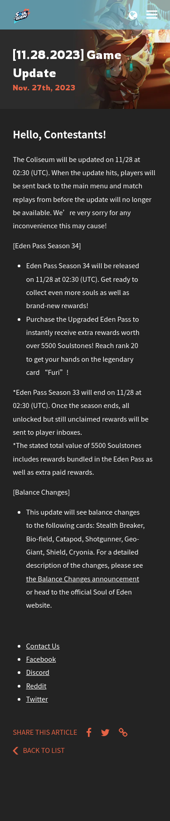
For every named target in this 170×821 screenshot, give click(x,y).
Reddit (36, 685)
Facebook (41, 659)
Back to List (39, 750)
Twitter (37, 698)
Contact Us (42, 645)
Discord (37, 672)
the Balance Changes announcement (82, 578)
